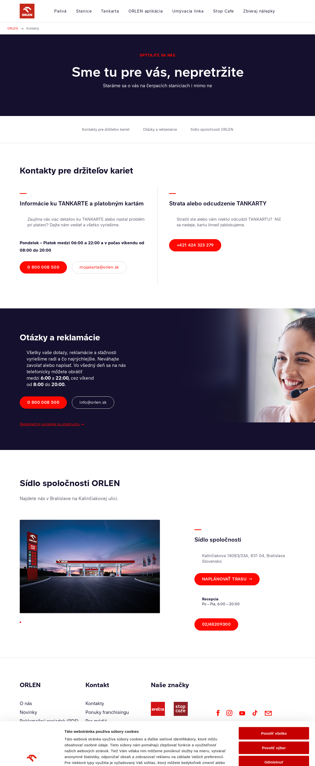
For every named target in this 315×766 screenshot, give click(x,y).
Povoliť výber (274, 704)
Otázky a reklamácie (160, 129)
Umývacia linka (188, 11)
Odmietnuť (273, 719)
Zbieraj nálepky (259, 11)
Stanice (84, 11)
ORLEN (12, 28)
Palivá (60, 11)
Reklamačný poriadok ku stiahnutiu (50, 424)
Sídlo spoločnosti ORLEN (211, 129)
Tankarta (110, 11)
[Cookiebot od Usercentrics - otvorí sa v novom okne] (31, 756)
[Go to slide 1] (20, 622)
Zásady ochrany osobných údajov (124, 731)
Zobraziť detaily (257, 756)
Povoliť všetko (274, 690)
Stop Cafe (223, 11)
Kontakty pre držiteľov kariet (105, 129)
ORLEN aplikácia (145, 11)
